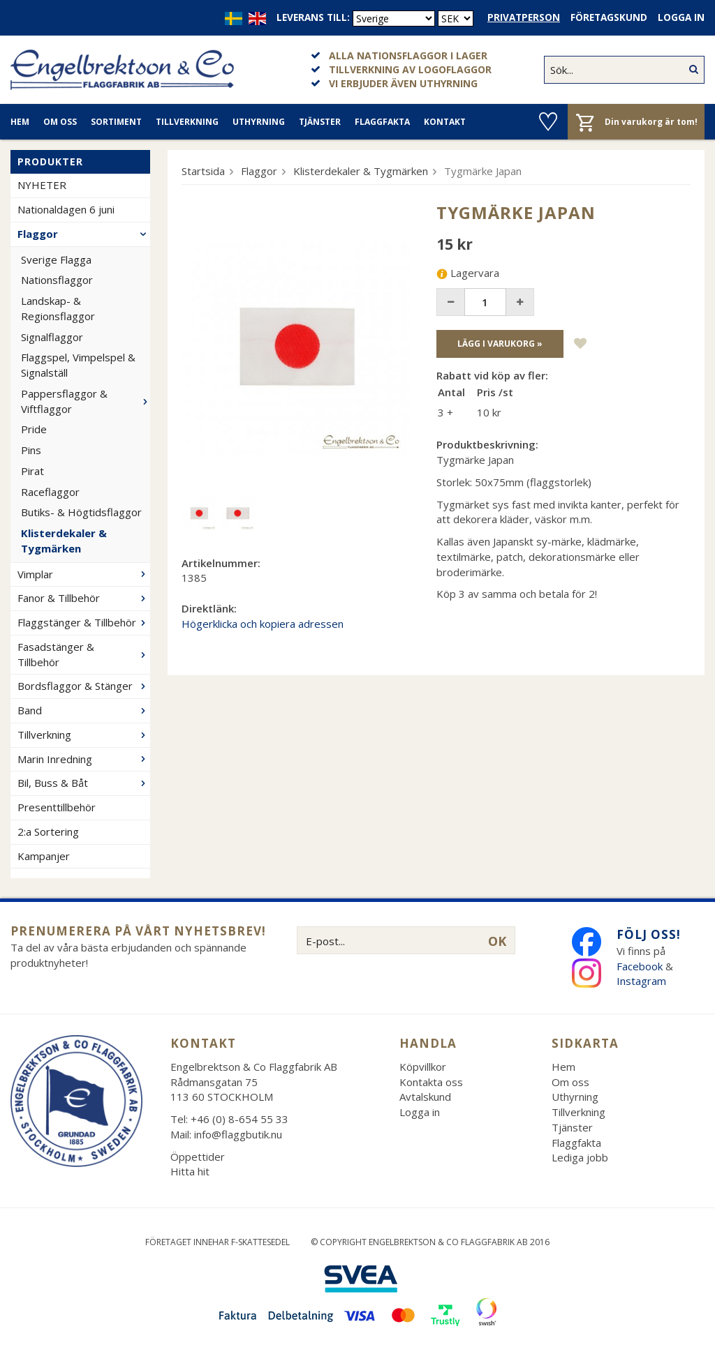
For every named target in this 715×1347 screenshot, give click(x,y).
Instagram (643, 981)
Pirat (32, 471)
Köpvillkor (422, 1067)
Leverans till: (313, 17)
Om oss (60, 122)
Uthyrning (259, 122)
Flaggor (83, 234)
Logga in (681, 17)
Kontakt (445, 122)
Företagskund (608, 17)
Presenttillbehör (56, 807)
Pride (34, 429)
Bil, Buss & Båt (83, 783)
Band (83, 710)
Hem (19, 122)
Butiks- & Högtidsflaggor (81, 512)
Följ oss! (649, 934)
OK (497, 941)
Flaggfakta (382, 122)
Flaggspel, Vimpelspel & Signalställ (78, 364)
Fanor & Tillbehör (83, 598)
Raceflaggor (50, 492)
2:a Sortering (48, 831)
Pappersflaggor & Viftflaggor (85, 401)
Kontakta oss (431, 1082)
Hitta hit (189, 1171)
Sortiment (116, 122)
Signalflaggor (52, 337)
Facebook (640, 966)
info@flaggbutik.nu (238, 1134)
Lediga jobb (580, 1157)
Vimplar (83, 574)
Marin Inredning (83, 759)
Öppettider (197, 1157)
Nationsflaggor (57, 280)
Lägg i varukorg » (500, 343)
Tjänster (320, 122)
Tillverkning (187, 122)
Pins (31, 450)
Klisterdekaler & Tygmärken (64, 540)
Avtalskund (425, 1097)
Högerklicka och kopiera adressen (263, 624)
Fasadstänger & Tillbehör (83, 654)
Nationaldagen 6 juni (66, 209)
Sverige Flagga (56, 259)
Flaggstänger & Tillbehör (83, 622)
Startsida (203, 171)
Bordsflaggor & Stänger (83, 686)
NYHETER (41, 185)
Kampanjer (43, 856)
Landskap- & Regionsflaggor (58, 308)
